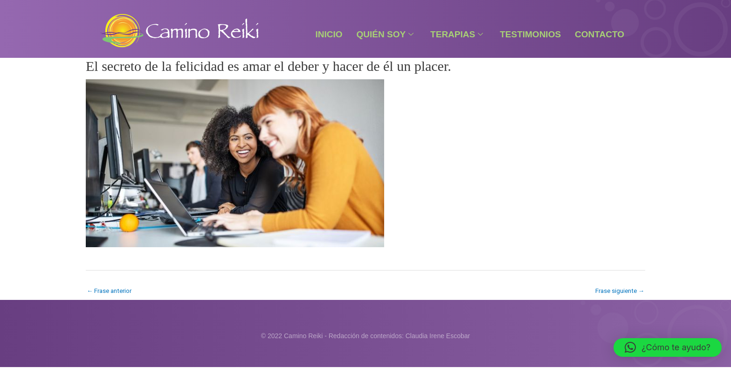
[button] (668, 347)
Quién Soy (385, 34)
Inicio (328, 34)
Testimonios (530, 34)
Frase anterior (111, 291)
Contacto (599, 34)
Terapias (456, 34)
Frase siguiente (618, 291)
